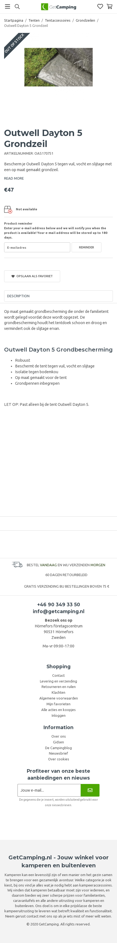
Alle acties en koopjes (58, 710)
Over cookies (58, 759)
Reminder (86, 247)
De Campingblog (58, 748)
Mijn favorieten (58, 704)
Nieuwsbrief (58, 753)
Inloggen (59, 715)
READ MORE (14, 178)
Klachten (58, 692)
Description (18, 296)
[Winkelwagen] (109, 6)
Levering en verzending (58, 681)
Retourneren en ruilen (59, 687)
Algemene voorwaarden (58, 698)
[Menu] (7, 6)
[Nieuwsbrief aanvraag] (49, 790)
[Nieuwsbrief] (90, 790)
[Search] (17, 6)
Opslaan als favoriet (32, 276)
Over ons (58, 736)
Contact (58, 675)
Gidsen (58, 742)
